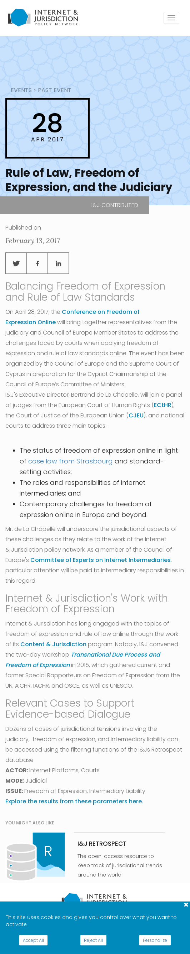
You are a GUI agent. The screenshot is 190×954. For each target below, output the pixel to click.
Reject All (93, 940)
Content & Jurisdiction (53, 644)
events (21, 90)
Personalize (155, 940)
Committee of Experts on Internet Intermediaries (100, 560)
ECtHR (162, 405)
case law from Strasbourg (70, 461)
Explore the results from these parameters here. (74, 801)
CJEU (136, 415)
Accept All (33, 940)
